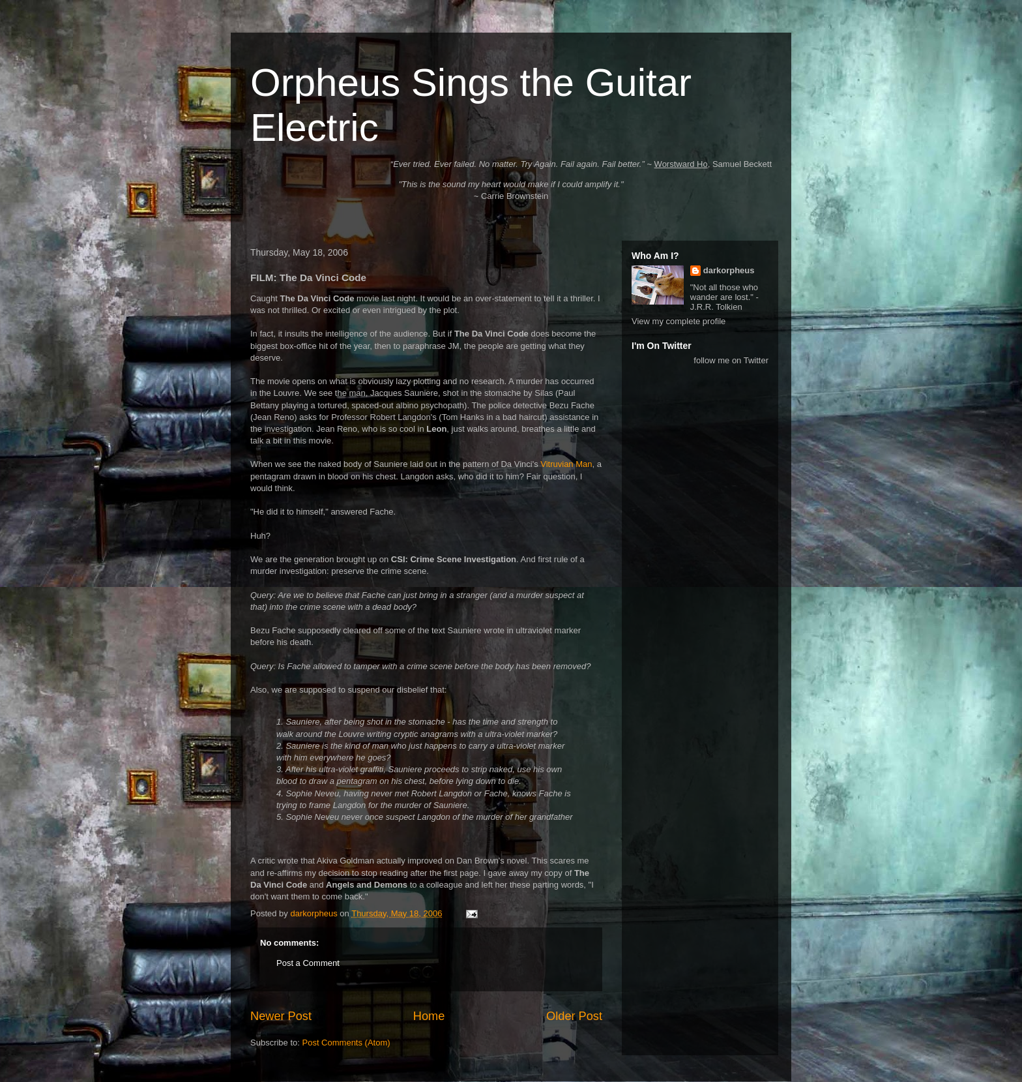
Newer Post (281, 1016)
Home (429, 1016)
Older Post (574, 1016)
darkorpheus (729, 270)
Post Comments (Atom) (346, 1042)
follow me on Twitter (731, 360)
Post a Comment (308, 963)
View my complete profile (678, 321)
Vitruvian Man (566, 464)
